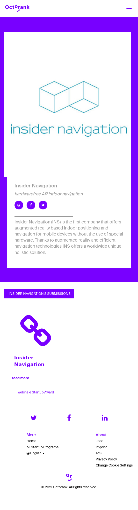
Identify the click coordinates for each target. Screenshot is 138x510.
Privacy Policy (106, 459)
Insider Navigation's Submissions (39, 293)
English (35, 453)
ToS (99, 453)
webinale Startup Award (36, 392)
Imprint (101, 447)
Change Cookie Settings (114, 465)
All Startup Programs (42, 447)
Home (31, 441)
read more (20, 378)
